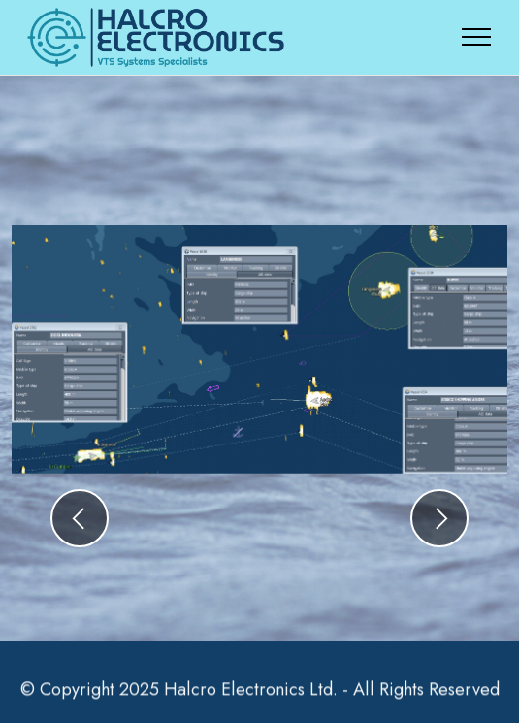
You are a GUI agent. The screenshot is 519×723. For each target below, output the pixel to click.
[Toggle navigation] (477, 37)
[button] (79, 518)
